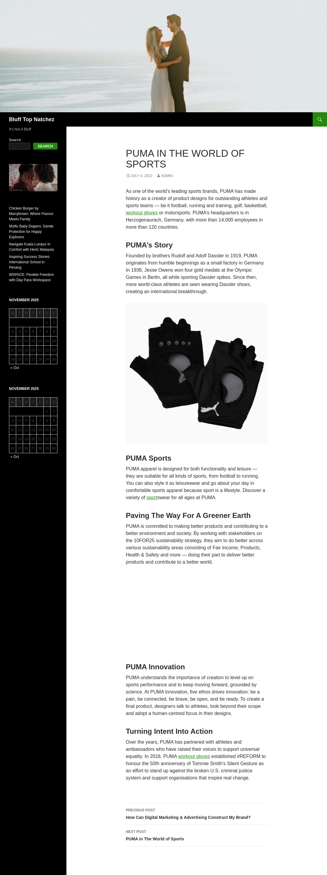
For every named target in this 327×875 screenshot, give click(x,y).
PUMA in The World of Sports (197, 834)
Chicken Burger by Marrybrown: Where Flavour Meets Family (31, 213)
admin (167, 176)
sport (152, 497)
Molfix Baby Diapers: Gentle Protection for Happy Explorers (31, 231)
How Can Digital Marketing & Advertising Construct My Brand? (197, 813)
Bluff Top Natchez (31, 119)
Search (15, 140)
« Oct (14, 368)
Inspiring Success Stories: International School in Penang (29, 262)
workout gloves (142, 212)
